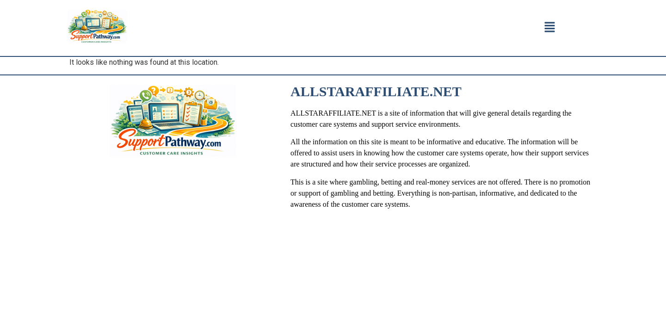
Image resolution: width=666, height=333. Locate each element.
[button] (549, 28)
